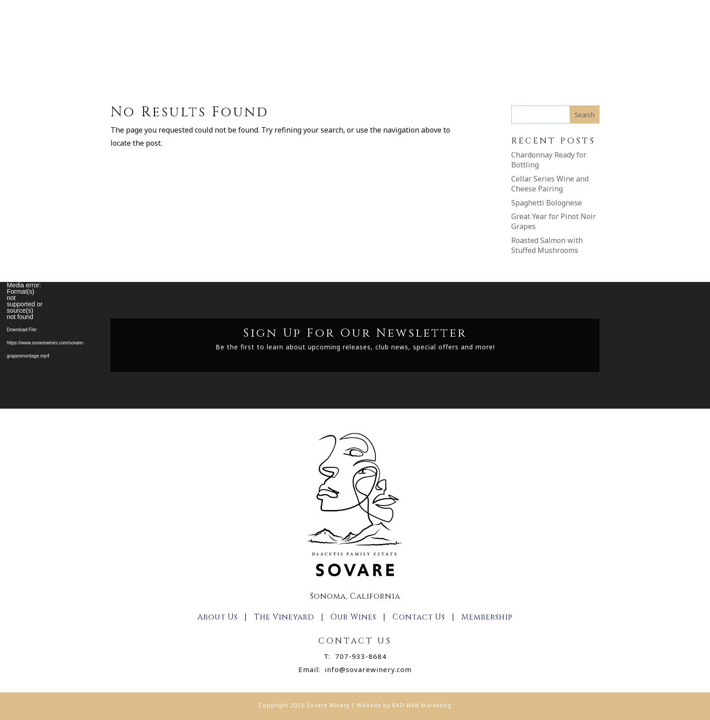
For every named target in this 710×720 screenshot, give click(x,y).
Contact (501, 55)
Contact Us (419, 617)
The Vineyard (284, 617)
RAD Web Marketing (421, 705)
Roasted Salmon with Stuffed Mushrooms (547, 245)
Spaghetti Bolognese (546, 203)
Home (202, 55)
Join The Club (382, 55)
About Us (245, 55)
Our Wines (353, 617)
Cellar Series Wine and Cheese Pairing (550, 184)
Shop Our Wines (313, 55)
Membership (446, 55)
